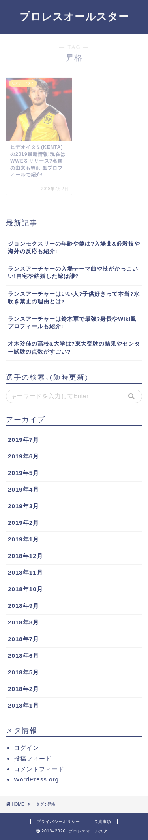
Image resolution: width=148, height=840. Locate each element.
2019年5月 (23, 472)
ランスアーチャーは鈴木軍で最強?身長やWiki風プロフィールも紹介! (72, 322)
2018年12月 (25, 555)
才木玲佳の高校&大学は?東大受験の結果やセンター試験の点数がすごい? (74, 347)
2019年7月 (23, 439)
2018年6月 (23, 655)
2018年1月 (23, 705)
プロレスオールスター (74, 16)
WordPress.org (36, 779)
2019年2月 (23, 522)
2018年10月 (25, 589)
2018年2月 (23, 688)
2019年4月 (23, 489)
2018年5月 (23, 672)
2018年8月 (23, 622)
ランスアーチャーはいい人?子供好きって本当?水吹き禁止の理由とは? (74, 298)
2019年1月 (23, 539)
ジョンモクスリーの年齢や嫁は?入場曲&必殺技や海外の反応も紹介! (74, 247)
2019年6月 (23, 456)
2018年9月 (23, 605)
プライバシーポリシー (58, 821)
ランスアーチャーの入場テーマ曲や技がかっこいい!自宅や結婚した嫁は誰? (73, 272)
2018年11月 (25, 572)
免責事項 (102, 821)
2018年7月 (23, 639)
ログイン (26, 747)
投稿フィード (33, 758)
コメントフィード (39, 769)
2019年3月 (23, 506)
